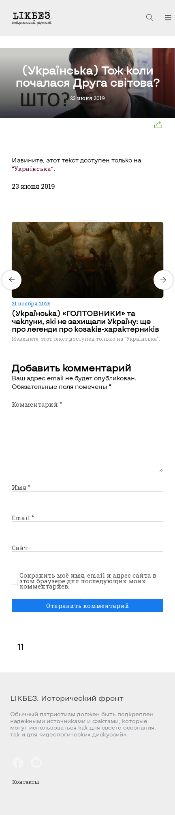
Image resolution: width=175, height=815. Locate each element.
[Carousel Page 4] (94, 220)
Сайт (20, 548)
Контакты (25, 781)
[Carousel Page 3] (90, 220)
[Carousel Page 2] (85, 220)
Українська (32, 168)
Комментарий (37, 404)
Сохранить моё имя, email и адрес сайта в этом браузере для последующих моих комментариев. (87, 581)
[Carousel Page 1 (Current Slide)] (80, 220)
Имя (21, 487)
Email (23, 518)
